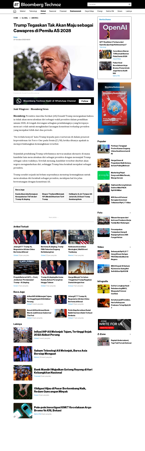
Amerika (34, 18)
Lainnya (129, 11)
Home (15, 18)
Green (119, 11)
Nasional (52, 11)
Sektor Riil (110, 11)
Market (23, 11)
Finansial (63, 11)
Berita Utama (105, 19)
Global (43, 11)
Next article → (54, 217)
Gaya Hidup (89, 11)
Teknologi (33, 11)
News (15, 37)
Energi (99, 11)
